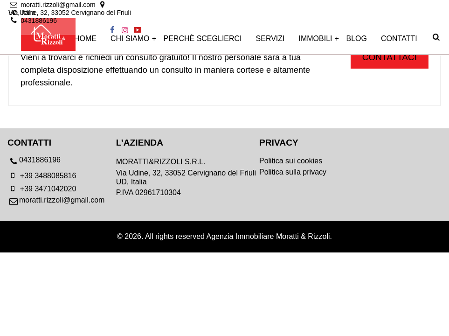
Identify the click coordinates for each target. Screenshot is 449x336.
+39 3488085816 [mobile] (41, 176)
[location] (179, 5)
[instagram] (422, 5)
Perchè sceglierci (203, 43)
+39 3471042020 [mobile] (41, 189)
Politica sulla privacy (292, 172)
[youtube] (435, 5)
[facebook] (410, 5)
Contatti (399, 43)
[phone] (61, 162)
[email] (52, 5)
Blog (356, 43)
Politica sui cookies (290, 161)
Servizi (270, 43)
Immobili (315, 43)
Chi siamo (130, 43)
